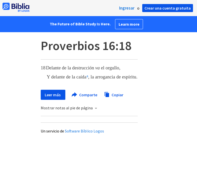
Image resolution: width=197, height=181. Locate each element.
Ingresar (126, 8)
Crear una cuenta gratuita (167, 8)
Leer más (53, 94)
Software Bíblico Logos (84, 130)
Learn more (129, 24)
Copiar (113, 94)
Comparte (84, 94)
